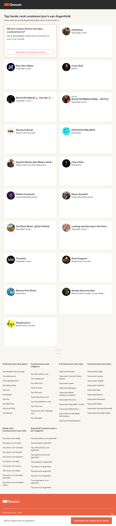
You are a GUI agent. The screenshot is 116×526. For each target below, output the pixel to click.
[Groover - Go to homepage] (16, 501)
